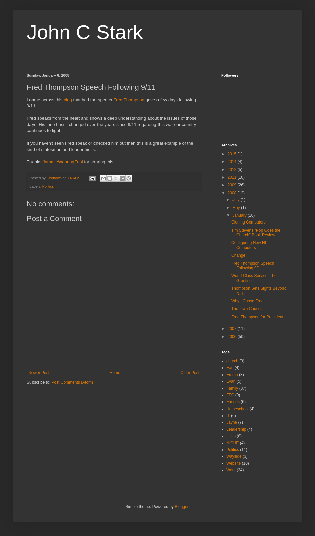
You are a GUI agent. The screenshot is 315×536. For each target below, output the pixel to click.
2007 (233, 328)
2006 (233, 336)
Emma (232, 374)
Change (238, 255)
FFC (230, 395)
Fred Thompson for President (257, 317)
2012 (233, 169)
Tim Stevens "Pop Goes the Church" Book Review (255, 232)
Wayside (234, 456)
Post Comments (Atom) (72, 382)
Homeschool (237, 409)
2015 (233, 154)
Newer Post (38, 372)
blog (68, 99)
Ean (229, 367)
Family (232, 388)
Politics (48, 186)
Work (231, 470)
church (232, 361)
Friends (233, 401)
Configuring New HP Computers (249, 245)
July (236, 199)
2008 (233, 193)
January (240, 215)
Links (231, 436)
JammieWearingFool (63, 161)
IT (228, 415)
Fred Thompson (128, 99)
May (236, 207)
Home (115, 372)
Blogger (181, 506)
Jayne (231, 422)
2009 (233, 185)
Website (233, 463)
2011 (233, 177)
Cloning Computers (248, 222)
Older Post (189, 372)
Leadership (236, 429)
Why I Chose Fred (247, 301)
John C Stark (85, 32)
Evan (230, 381)
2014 (233, 161)
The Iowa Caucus (246, 308)
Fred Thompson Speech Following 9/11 (252, 265)
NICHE (232, 443)
